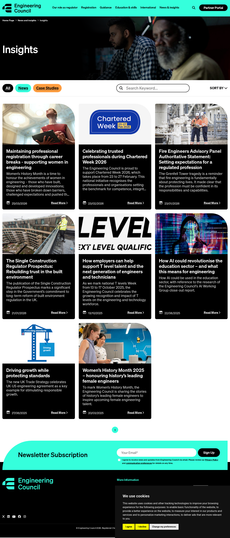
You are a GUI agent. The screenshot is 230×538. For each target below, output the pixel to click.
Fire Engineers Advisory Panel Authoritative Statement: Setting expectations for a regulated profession (191, 159)
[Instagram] (24, 517)
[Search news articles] (153, 88)
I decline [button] (142, 526)
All (8, 88)
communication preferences (139, 463)
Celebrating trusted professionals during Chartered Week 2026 (106, 156)
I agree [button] (128, 526)
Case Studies (49, 88)
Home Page (8, 20)
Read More (58, 203)
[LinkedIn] (8, 517)
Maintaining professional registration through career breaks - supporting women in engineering (38, 159)
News (24, 88)
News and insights (27, 20)
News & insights (169, 7)
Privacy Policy (211, 460)
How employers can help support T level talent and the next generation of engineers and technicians (114, 269)
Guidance (106, 7)
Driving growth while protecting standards (29, 373)
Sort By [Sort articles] (219, 88)
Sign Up (208, 453)
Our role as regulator (64, 7)
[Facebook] (19, 517)
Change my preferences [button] (164, 526)
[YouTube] (13, 517)
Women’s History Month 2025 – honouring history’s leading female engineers (114, 376)
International (148, 7)
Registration (88, 7)
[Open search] (194, 8)
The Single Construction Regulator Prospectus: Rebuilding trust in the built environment (35, 269)
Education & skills (126, 7)
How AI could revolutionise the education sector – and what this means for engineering (188, 269)
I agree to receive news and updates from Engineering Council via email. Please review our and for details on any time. (170, 462)
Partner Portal (213, 7)
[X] (3, 517)
